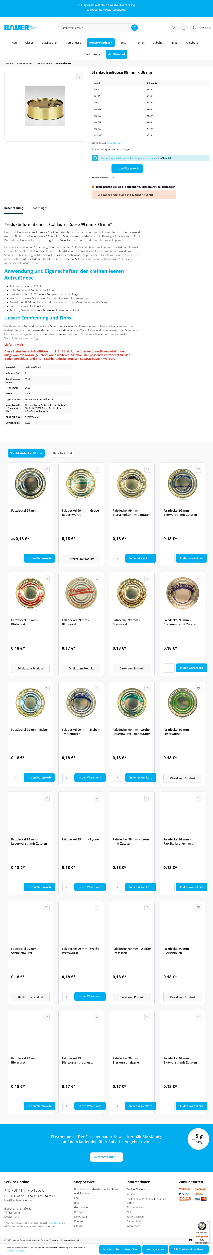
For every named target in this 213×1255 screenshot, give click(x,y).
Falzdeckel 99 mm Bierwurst (24, 1060)
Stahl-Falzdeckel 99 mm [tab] (26, 453)
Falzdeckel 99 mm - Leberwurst (177, 732)
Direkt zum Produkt (81, 559)
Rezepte (79, 1212)
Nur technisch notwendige (120, 1249)
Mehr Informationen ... (16, 1250)
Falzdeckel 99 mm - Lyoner (81, 839)
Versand (131, 1194)
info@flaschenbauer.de (18, 1200)
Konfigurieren (155, 1249)
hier (151, 194)
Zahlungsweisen (136, 1207)
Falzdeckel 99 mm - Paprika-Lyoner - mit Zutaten (178, 841)
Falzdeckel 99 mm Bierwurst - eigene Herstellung (126, 1060)
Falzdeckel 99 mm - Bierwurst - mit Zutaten (180, 512)
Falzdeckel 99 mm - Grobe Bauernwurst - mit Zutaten (132, 732)
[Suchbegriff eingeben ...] (98, 27)
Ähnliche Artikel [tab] (62, 453)
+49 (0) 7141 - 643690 (24, 1190)
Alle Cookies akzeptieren (189, 1249)
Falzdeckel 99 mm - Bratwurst (126, 622)
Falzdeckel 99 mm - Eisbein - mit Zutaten (81, 732)
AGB (129, 1212)
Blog (76, 1203)
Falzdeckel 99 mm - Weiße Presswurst (80, 951)
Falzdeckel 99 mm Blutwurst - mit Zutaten (180, 1060)
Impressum (133, 1226)
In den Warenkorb (127, 168)
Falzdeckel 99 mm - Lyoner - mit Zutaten (132, 841)
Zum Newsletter (104, 1157)
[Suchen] (134, 27)
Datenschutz (134, 1221)
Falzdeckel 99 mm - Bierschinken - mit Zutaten (131, 512)
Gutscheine (81, 1207)
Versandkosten (113, 143)
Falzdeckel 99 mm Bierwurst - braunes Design (76, 1060)
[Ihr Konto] (200, 27)
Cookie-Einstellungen (139, 1189)
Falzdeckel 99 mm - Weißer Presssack (132, 951)
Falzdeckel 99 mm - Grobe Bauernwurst (80, 512)
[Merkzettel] (173, 27)
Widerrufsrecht (135, 1217)
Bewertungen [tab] (39, 208)
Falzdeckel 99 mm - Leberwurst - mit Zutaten (29, 841)
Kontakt (78, 1221)
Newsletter (106, 9)
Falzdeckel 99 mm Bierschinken (176, 951)
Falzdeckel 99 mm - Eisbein (30, 730)
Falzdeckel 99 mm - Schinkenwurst (24, 951)
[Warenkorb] (183, 27)
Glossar (78, 1226)
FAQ (76, 1198)
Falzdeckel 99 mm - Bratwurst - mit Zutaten (180, 622)
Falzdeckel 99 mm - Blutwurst (24, 622)
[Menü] (208, 1222)
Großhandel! (165, 158)
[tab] (13, 209)
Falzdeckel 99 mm (24, 510)
